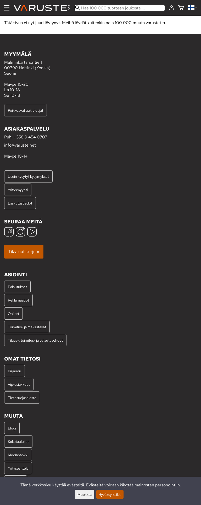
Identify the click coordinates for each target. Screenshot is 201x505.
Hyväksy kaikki (109, 494)
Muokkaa (84, 494)
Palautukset (17, 286)
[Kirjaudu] (171, 8)
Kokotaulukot (18, 441)
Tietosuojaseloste (22, 397)
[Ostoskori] (181, 8)
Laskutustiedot (20, 203)
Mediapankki (18, 454)
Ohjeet (13, 313)
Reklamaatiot (18, 300)
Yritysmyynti (18, 189)
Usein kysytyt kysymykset (28, 176)
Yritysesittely (18, 468)
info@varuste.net (20, 145)
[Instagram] (20, 232)
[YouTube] (32, 232)
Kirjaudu (14, 370)
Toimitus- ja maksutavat (27, 326)
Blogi (12, 428)
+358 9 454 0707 (30, 137)
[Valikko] (6, 7)
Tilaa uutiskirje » (23, 251)
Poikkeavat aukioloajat (25, 110)
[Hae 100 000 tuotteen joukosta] (119, 8)
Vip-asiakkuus (19, 384)
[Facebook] (9, 232)
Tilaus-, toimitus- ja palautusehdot (35, 340)
